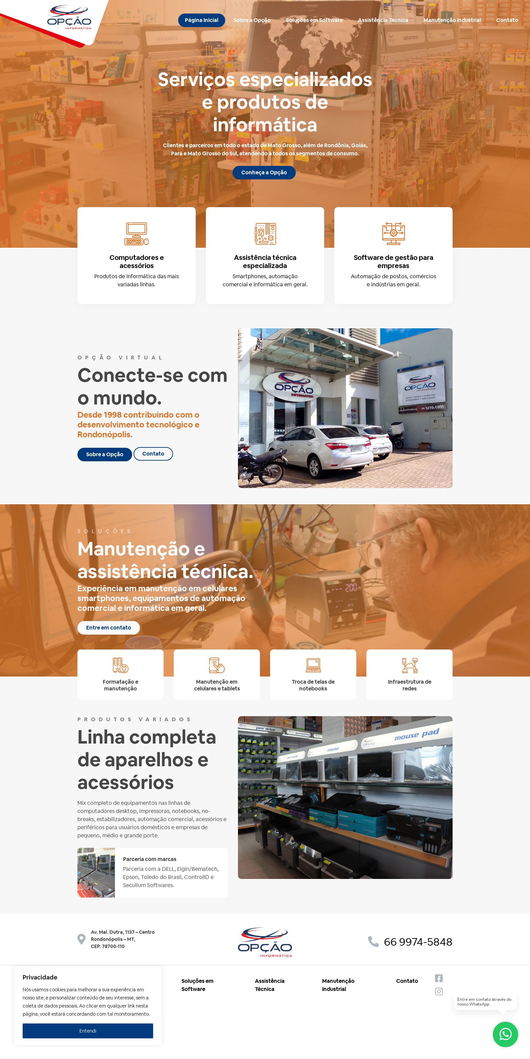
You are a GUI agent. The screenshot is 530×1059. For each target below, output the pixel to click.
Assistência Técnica (383, 20)
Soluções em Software (314, 20)
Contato (507, 20)
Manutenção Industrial (452, 20)
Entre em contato (108, 629)
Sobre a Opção (252, 20)
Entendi (87, 1031)
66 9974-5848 (410, 943)
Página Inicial (201, 20)
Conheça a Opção (264, 172)
